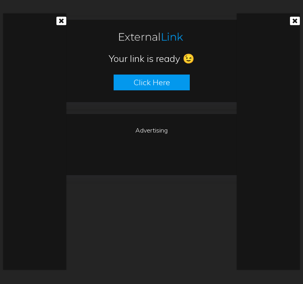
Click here (151, 82)
